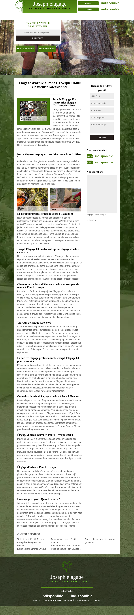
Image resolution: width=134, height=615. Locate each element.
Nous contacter (47, 48)
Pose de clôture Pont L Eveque (66, 549)
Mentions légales (89, 610)
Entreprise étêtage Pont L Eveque (29, 544)
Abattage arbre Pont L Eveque (65, 545)
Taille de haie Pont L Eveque (30, 539)
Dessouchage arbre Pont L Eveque (64, 541)
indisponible (106, 3)
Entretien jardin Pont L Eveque (31, 549)
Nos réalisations (25, 48)
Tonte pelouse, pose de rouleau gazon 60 (100, 541)
